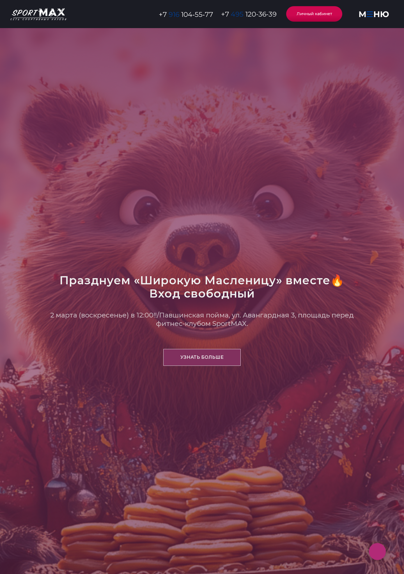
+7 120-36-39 (249, 14)
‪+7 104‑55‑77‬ (186, 14)
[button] (374, 14)
